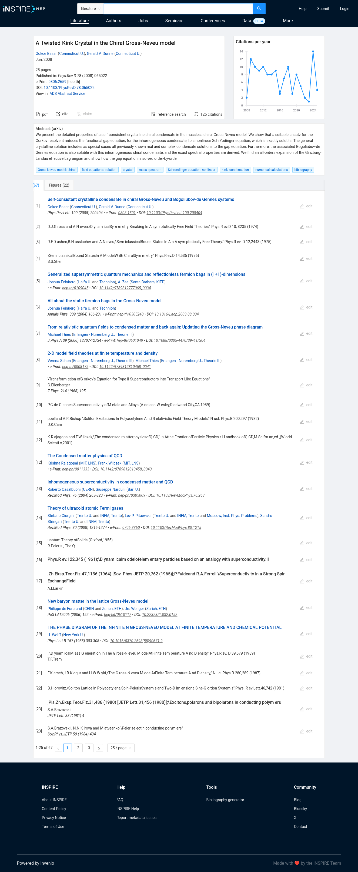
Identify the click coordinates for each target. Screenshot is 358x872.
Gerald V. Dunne (100, 53)
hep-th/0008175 (75, 366)
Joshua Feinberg (61, 282)
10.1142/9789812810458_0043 (126, 469)
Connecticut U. (71, 53)
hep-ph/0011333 (75, 469)
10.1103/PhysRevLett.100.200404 (174, 213)
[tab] (51, 185)
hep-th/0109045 (75, 288)
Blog (298, 800)
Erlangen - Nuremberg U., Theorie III (102, 334)
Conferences (213, 20)
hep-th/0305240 (130, 314)
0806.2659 (57, 81)
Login (344, 8)
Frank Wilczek (109, 463)
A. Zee (123, 282)
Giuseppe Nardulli (110, 489)
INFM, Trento (111, 515)
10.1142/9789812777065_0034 (125, 288)
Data (246, 20)
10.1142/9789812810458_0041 (125, 366)
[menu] (312, 8)
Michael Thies (59, 334)
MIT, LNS (87, 463)
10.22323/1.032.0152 (160, 614)
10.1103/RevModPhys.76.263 (180, 495)
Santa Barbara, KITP (147, 282)
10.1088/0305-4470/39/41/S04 (179, 340)
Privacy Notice (54, 817)
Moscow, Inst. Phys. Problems (232, 515)
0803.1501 (127, 213)
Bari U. (133, 489)
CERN (88, 489)
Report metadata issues (136, 817)
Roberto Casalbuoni (64, 489)
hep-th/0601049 (130, 340)
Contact (300, 826)
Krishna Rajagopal (63, 463)
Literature (80, 20)
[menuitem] (303, 8)
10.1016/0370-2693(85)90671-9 (136, 641)
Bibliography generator (225, 800)
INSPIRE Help (127, 809)
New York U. (73, 635)
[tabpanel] (179, 474)
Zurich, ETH (112, 608)
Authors (113, 20)
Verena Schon (59, 361)
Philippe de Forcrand (65, 608)
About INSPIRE (54, 800)
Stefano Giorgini (61, 515)
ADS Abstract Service (67, 93)
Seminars (174, 20)
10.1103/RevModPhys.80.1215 (176, 527)
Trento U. (84, 515)
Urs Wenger (134, 608)
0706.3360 (131, 527)
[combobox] (178, 8)
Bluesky (300, 809)
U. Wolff (54, 635)
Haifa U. (84, 282)
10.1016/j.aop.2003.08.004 (177, 314)
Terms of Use (53, 826)
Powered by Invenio (35, 863)
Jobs (143, 20)
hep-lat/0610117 (117, 614)
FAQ (119, 800)
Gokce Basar (46, 53)
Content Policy (54, 809)
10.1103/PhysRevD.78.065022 (69, 87)
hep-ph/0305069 (131, 495)
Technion (107, 282)
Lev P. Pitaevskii (138, 515)
